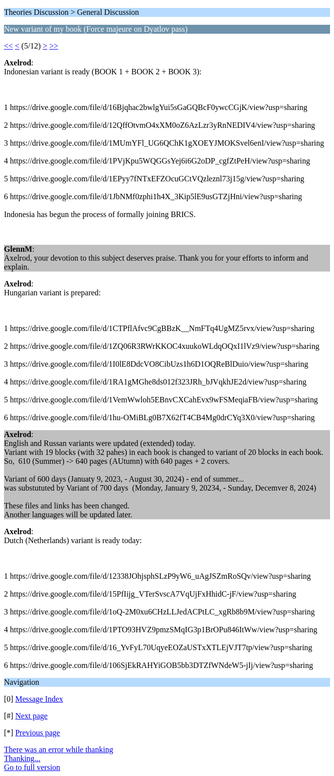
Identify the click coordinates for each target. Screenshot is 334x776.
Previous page (37, 732)
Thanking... (22, 758)
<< (8, 46)
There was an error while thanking (58, 749)
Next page (31, 716)
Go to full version (32, 767)
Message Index (39, 699)
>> (53, 46)
